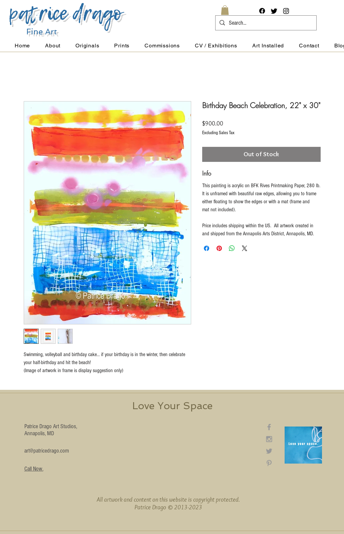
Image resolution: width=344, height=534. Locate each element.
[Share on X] (245, 248)
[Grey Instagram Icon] (269, 439)
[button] (225, 10)
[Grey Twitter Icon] (269, 451)
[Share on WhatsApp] (232, 248)
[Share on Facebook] (207, 248)
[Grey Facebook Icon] (269, 427)
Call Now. (33, 468)
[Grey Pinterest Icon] (269, 463)
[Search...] (265, 23)
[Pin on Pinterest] (219, 248)
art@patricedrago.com (46, 450)
